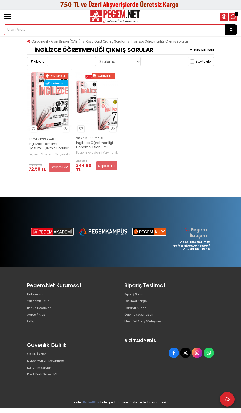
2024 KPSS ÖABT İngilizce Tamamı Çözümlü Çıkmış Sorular (49, 144)
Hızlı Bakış (65, 129)
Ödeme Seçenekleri (141, 319)
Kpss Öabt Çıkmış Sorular (105, 41)
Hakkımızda (37, 294)
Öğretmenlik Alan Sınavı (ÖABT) (56, 41)
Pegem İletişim (199, 232)
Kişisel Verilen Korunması (48, 367)
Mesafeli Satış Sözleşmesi (146, 327)
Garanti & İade (136, 310)
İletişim (33, 327)
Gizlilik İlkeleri (38, 359)
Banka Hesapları (41, 310)
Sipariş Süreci (135, 294)
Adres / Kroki (38, 319)
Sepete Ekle (59, 167)
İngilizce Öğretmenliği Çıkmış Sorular (159, 41)
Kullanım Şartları (40, 376)
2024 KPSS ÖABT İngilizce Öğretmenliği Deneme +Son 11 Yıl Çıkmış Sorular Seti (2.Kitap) (94, 143)
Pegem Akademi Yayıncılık (49, 154)
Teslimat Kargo (137, 302)
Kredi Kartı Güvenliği (44, 384)
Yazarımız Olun (39, 302)
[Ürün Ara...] (231, 29)
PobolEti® (91, 407)
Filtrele (37, 61)
